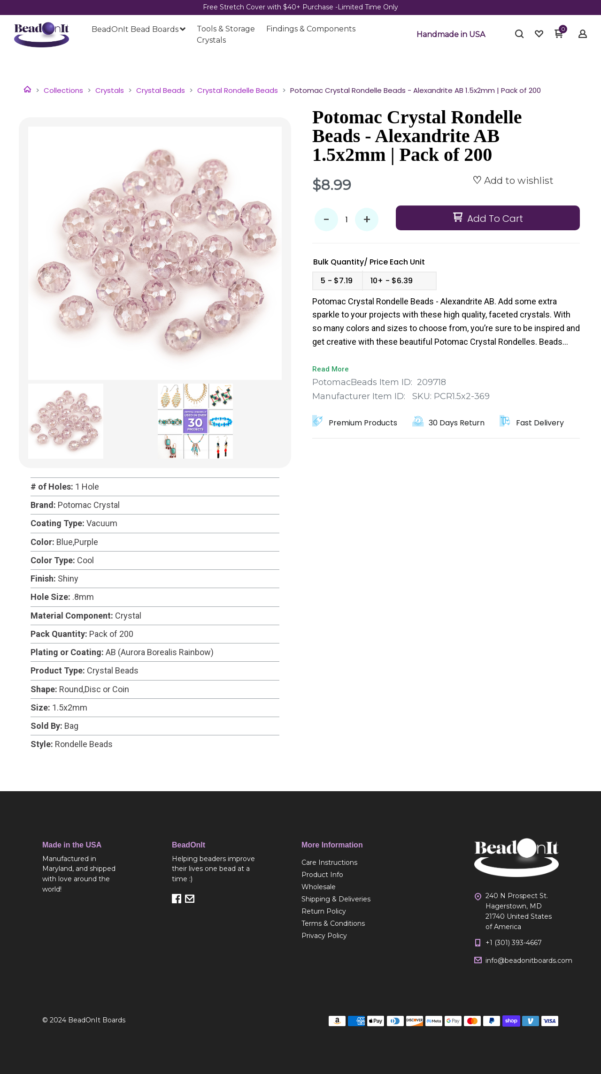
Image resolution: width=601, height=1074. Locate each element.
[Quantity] (346, 219)
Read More (330, 369)
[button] (450, 34)
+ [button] (366, 220)
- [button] (326, 220)
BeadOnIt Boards (96, 1020)
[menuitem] (138, 29)
